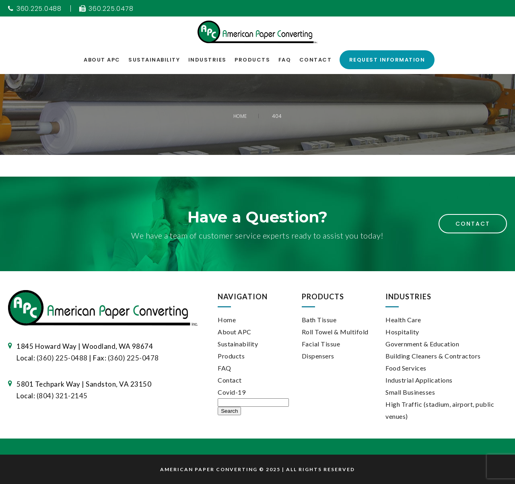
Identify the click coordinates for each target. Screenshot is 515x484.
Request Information (387, 60)
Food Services (405, 368)
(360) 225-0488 (62, 358)
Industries (207, 60)
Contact (315, 60)
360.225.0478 (106, 8)
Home (227, 319)
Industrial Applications (419, 380)
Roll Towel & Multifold (335, 332)
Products (252, 60)
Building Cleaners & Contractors (433, 356)
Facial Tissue (321, 344)
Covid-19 (231, 392)
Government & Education (422, 344)
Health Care (403, 319)
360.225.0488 (35, 8)
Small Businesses (410, 392)
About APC (102, 60)
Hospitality (402, 332)
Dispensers (318, 356)
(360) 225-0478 (133, 358)
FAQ (284, 60)
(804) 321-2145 (62, 395)
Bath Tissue (319, 319)
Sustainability (154, 60)
